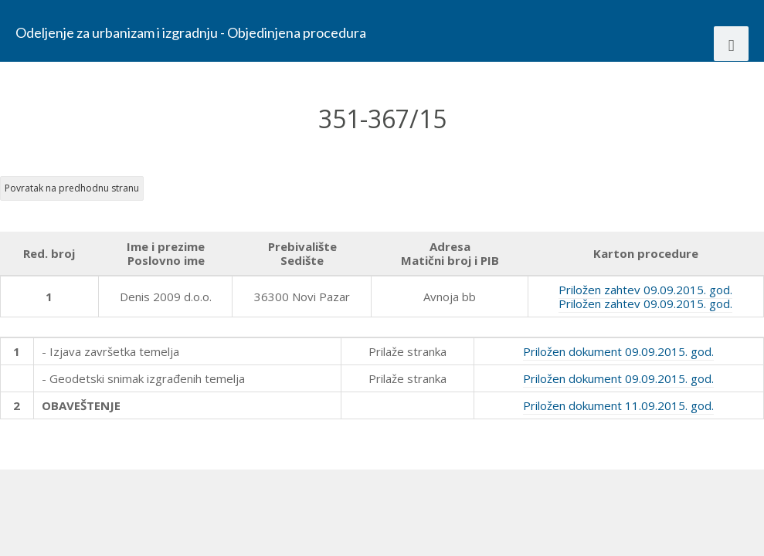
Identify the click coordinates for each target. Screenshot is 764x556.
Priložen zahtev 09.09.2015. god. (645, 289)
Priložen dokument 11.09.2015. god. (618, 405)
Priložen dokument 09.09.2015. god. (618, 351)
